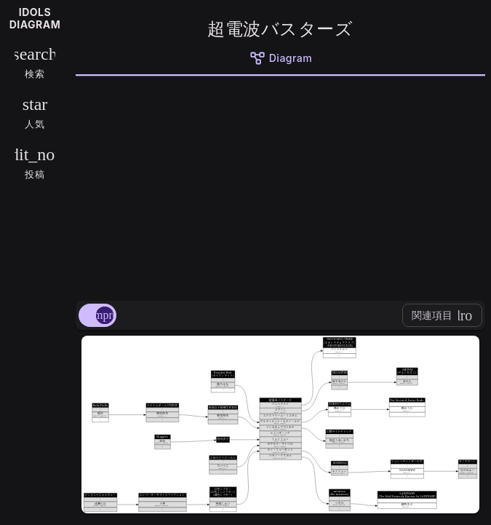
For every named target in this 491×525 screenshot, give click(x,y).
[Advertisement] (280, 186)
